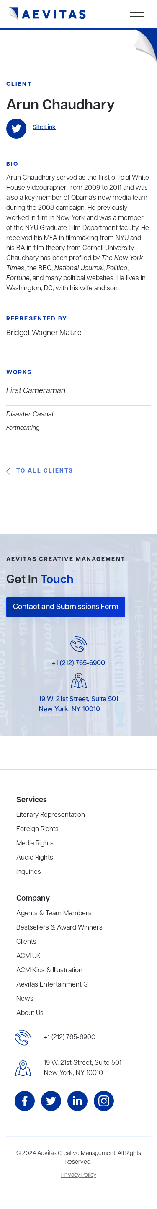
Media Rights (35, 843)
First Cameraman (35, 391)
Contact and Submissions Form (65, 607)
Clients (26, 942)
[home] (47, 14)
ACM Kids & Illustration (49, 970)
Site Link (44, 128)
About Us (30, 1013)
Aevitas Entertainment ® (52, 984)
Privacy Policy (78, 1175)
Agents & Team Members (54, 913)
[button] (137, 14)
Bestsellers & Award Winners (59, 928)
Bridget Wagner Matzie (44, 333)
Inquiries (28, 872)
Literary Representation (50, 815)
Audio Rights (34, 858)
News (24, 999)
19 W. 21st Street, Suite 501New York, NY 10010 (82, 1068)
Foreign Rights (37, 829)
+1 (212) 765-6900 (78, 663)
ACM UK (28, 956)
